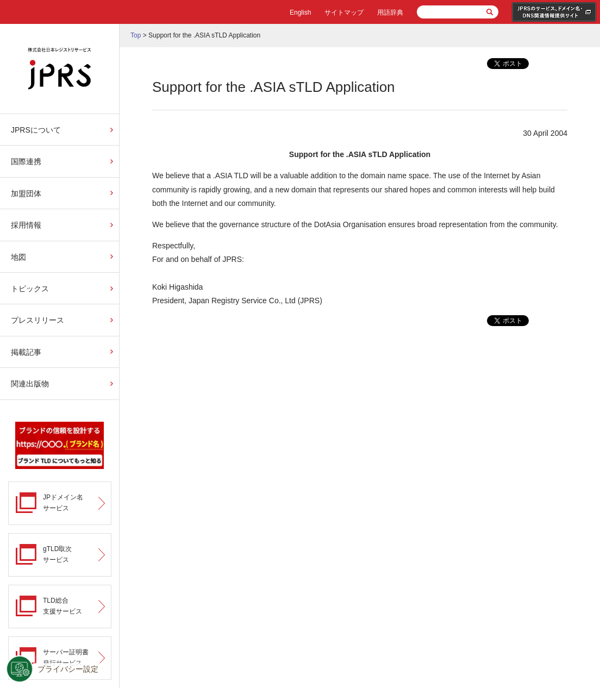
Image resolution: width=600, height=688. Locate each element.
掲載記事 (26, 352)
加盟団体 (26, 193)
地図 (18, 257)
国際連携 (26, 161)
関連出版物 (30, 383)
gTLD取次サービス (57, 554)
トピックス (30, 288)
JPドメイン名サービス (63, 502)
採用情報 (26, 225)
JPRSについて (36, 130)
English (300, 12)
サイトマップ (344, 12)
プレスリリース (37, 320)
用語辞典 (390, 12)
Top (135, 35)
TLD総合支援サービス (62, 606)
